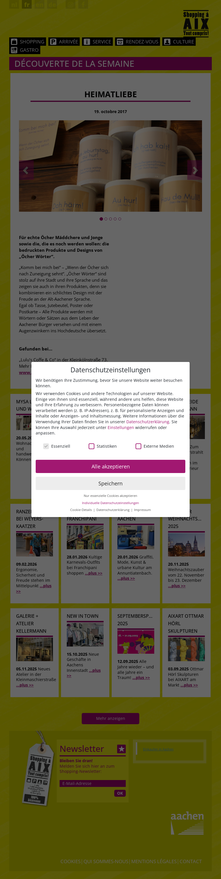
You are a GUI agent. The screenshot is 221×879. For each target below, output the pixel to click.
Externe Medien (155, 446)
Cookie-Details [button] (81, 510)
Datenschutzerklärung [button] (113, 510)
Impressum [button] (142, 510)
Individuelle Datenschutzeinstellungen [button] (110, 503)
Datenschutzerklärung (147, 421)
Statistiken (103, 446)
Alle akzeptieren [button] (111, 466)
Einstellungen (121, 427)
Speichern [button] (110, 483)
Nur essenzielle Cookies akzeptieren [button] (110, 496)
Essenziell (56, 446)
